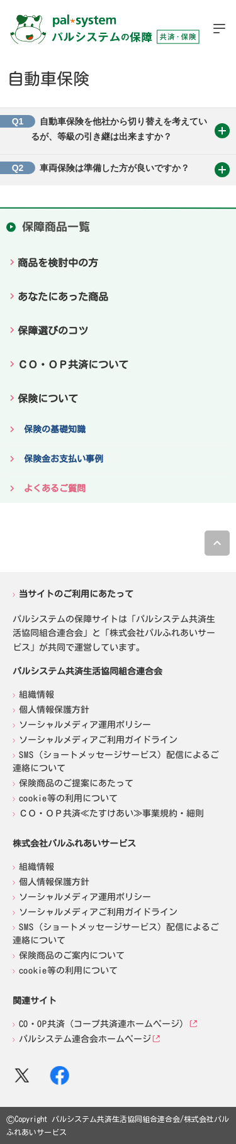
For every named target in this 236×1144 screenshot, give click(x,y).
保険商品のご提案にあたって (76, 783)
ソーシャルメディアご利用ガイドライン (98, 739)
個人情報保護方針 (54, 709)
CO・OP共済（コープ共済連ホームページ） (103, 1024)
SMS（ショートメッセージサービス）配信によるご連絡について (116, 762)
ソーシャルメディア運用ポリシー (85, 724)
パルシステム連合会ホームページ (85, 1039)
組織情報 (36, 694)
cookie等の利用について (68, 798)
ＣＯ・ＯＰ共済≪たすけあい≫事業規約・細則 (111, 813)
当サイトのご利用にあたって (76, 593)
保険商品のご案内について (72, 955)
